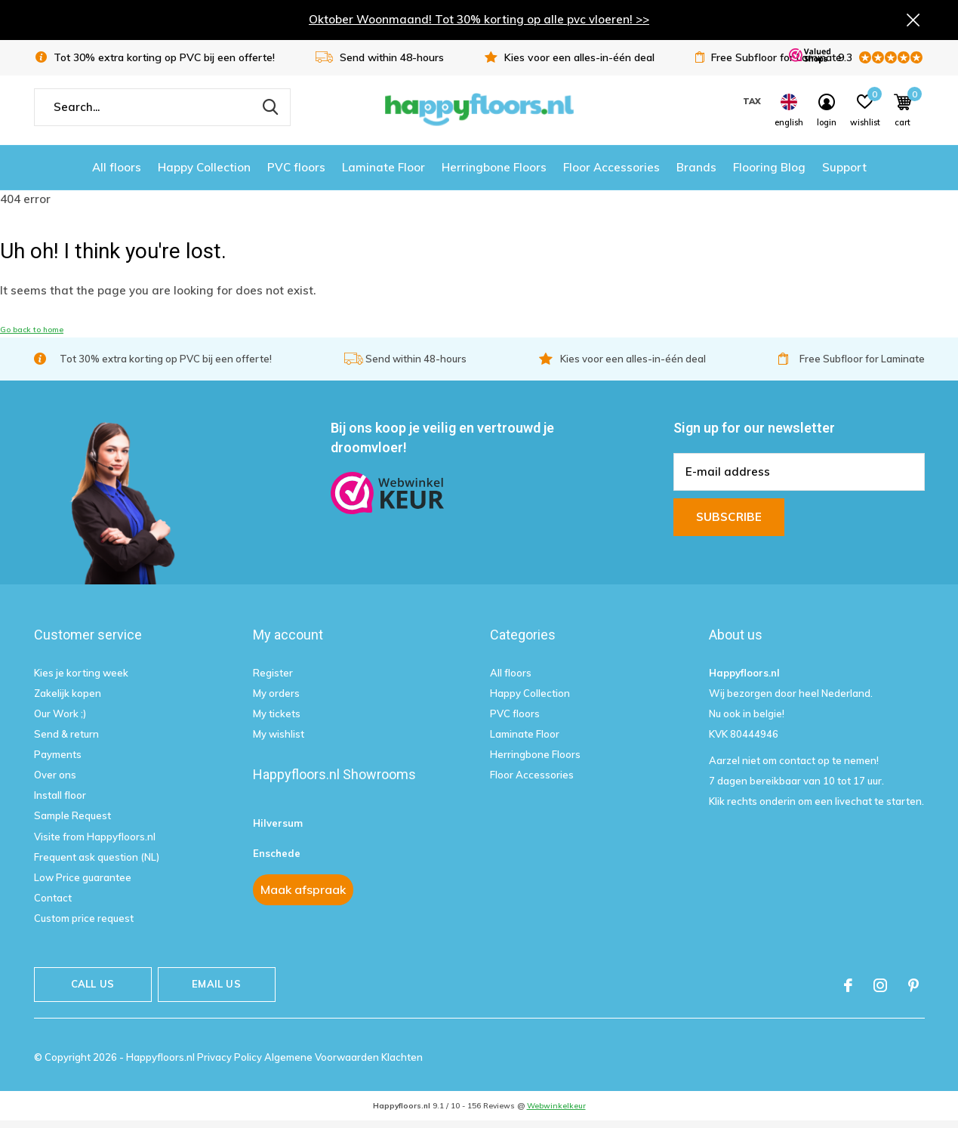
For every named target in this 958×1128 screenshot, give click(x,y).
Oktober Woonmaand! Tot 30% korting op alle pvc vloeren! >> (479, 21)
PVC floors (296, 174)
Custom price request (84, 925)
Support (844, 174)
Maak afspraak (303, 896)
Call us (92, 991)
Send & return (66, 741)
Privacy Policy (230, 1064)
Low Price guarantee (82, 884)
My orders (276, 700)
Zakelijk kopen (67, 700)
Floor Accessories (611, 174)
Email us (216, 991)
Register (273, 679)
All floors (116, 174)
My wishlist (278, 741)
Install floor (60, 802)
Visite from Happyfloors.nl (95, 843)
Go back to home (31, 336)
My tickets (276, 720)
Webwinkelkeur (556, 1112)
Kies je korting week (81, 679)
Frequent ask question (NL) (96, 864)
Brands (696, 174)
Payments (58, 761)
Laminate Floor (383, 174)
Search (269, 114)
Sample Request (72, 822)
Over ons (55, 781)
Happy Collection (204, 174)
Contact (53, 904)
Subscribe (729, 523)
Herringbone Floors (494, 174)
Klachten (402, 1064)
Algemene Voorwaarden (322, 1064)
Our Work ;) (60, 720)
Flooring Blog (769, 174)
